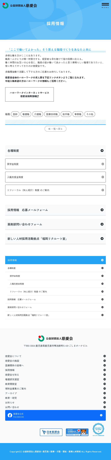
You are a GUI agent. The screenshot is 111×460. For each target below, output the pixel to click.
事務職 (77, 114)
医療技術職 (52, 114)
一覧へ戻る (55, 128)
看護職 (25, 114)
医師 (15, 114)
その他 (89, 114)
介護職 (37, 114)
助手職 (66, 114)
